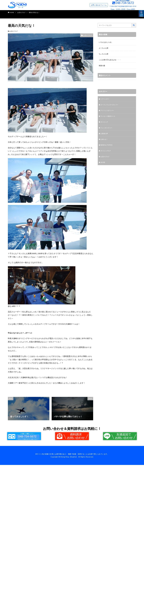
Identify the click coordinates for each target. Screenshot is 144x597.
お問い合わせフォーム (99, 5)
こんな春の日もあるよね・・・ (110, 60)
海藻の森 (102, 65)
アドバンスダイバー (108, 111)
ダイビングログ (106, 152)
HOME (12, 12)
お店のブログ (21, 12)
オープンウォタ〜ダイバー (110, 105)
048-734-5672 (124, 3)
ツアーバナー (105, 99)
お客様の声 (104, 134)
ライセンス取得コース (108, 117)
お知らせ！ (104, 140)
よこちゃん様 (103, 48)
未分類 (103, 163)
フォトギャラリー (107, 128)
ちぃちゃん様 (103, 54)
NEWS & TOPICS (107, 146)
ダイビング (104, 122)
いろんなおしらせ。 (106, 42)
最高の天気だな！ (34, 12)
